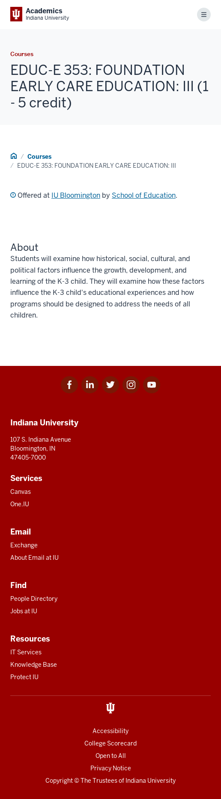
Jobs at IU (23, 611)
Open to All (111, 756)
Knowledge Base (33, 664)
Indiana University (150, 780)
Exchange (24, 545)
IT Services (26, 652)
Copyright (59, 780)
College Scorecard (110, 743)
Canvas (20, 492)
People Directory (33, 599)
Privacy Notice (110, 768)
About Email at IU (34, 557)
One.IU (19, 504)
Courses (39, 156)
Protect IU (24, 677)
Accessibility (110, 731)
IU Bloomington (75, 195)
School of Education (144, 195)
